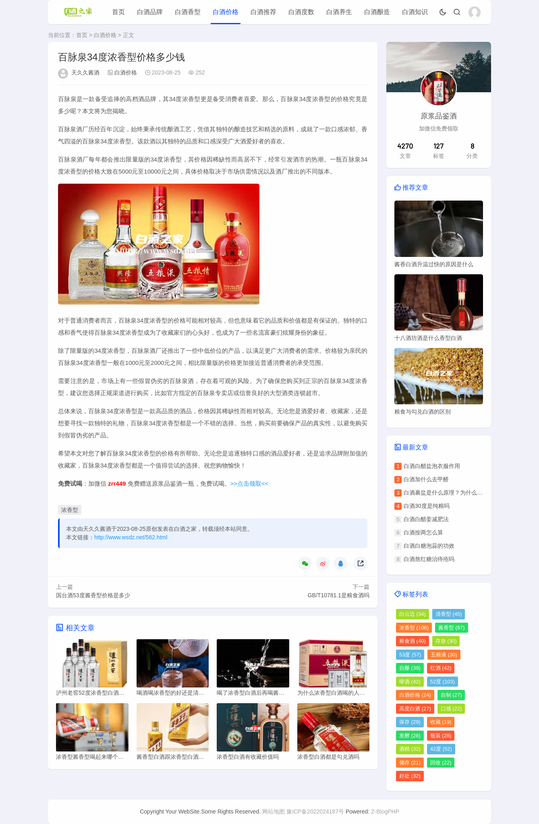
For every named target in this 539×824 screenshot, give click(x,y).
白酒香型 (188, 11)
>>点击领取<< (249, 483)
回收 (441, 763)
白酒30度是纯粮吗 (427, 506)
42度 (441, 749)
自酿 (410, 668)
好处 (410, 776)
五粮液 (444, 655)
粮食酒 (412, 641)
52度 (442, 682)
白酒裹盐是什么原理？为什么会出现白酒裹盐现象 (466, 492)
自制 (451, 695)
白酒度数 (301, 11)
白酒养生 (339, 11)
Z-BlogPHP (385, 811)
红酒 (441, 668)
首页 (118, 11)
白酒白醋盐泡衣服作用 (432, 466)
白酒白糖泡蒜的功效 (429, 545)
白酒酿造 (377, 11)
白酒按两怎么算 (423, 532)
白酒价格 (225, 11)
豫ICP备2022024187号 (315, 811)
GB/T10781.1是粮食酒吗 (338, 595)
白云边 (412, 614)
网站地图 (273, 811)
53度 (410, 655)
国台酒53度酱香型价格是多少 (93, 595)
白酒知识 (415, 11)
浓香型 (69, 510)
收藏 (441, 722)
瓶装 (441, 736)
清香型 (448, 614)
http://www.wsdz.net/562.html (130, 537)
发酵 (410, 736)
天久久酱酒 (85, 72)
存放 (446, 641)
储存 (410, 763)
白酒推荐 (263, 11)
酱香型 (451, 628)
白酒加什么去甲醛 (426, 479)
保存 (410, 722)
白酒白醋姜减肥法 (426, 519)
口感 (451, 709)
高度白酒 (415, 709)
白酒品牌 (150, 11)
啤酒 (410, 682)
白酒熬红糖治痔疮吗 (429, 559)
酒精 (410, 749)
